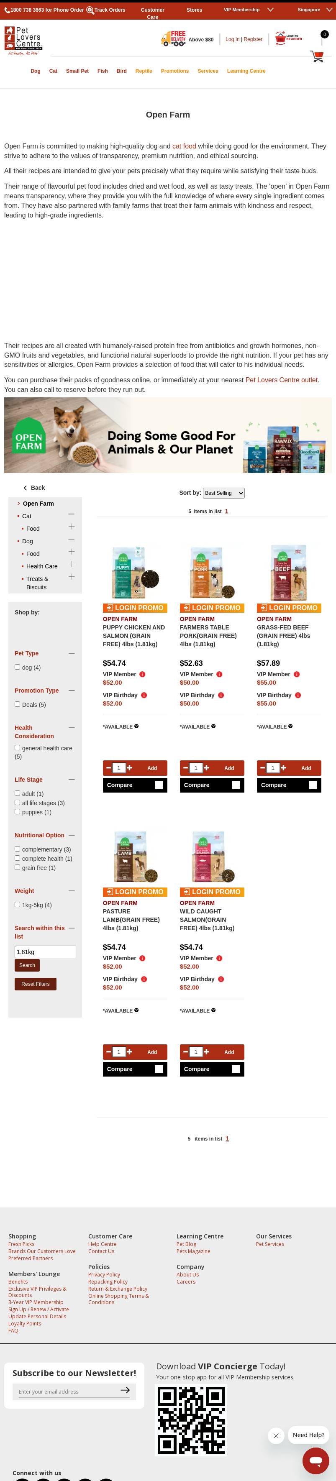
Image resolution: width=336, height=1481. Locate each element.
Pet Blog (186, 1244)
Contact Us (101, 1251)
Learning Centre (246, 71)
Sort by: (191, 492)
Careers (186, 1281)
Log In (232, 39)
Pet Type (26, 653)
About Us (188, 1274)
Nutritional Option (39, 835)
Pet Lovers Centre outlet (282, 380)
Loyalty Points (24, 1323)
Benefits (18, 1281)
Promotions (175, 71)
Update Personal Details (37, 1316)
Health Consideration (34, 731)
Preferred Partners (30, 1258)
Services (207, 71)
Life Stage (29, 779)
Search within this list (40, 932)
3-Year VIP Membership (36, 1302)
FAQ (13, 1330)
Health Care (42, 566)
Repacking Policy (108, 1281)
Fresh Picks (21, 1244)
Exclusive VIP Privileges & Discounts (37, 1292)
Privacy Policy (104, 1274)
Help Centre (102, 1244)
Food (33, 528)
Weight (24, 891)
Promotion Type (37, 690)
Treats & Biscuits (37, 583)
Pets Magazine (193, 1251)
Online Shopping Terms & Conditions (118, 1299)
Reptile (144, 71)
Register (253, 39)
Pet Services (270, 1244)
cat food (184, 146)
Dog (35, 71)
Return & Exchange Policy (117, 1288)
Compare (120, 785)
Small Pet (77, 71)
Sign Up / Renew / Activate (38, 1309)
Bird (122, 71)
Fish (102, 71)
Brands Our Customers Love (42, 1251)
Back (33, 487)
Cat (53, 71)
